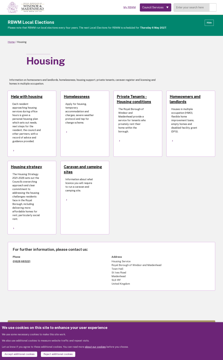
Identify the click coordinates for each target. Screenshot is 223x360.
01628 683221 (21, 261)
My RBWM (129, 7)
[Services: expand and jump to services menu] (155, 7)
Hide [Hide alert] (209, 22)
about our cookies (95, 346)
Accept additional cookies (19, 354)
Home (11, 42)
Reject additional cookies (58, 354)
